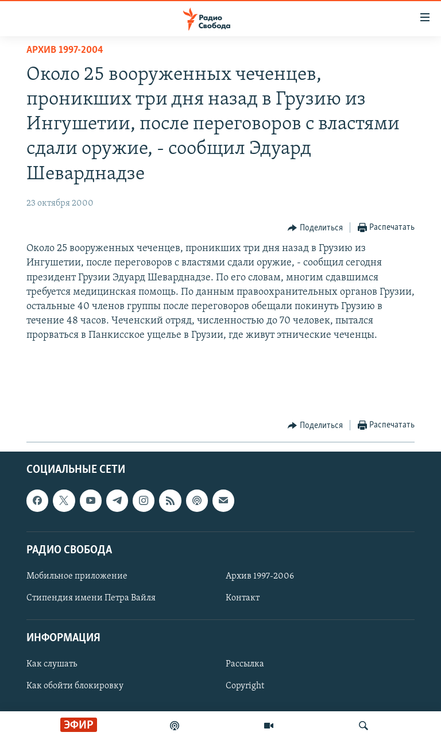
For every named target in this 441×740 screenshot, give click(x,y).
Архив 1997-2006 (260, 576)
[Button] (315, 228)
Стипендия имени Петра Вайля (91, 598)
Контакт (243, 598)
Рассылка (245, 664)
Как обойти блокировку (74, 686)
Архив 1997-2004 (64, 50)
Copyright (245, 686)
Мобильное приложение (76, 576)
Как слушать (51, 664)
